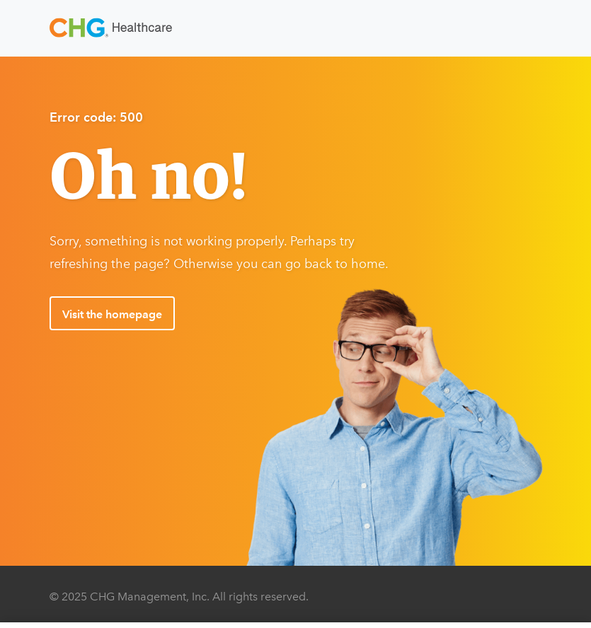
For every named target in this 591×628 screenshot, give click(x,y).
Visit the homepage (112, 314)
